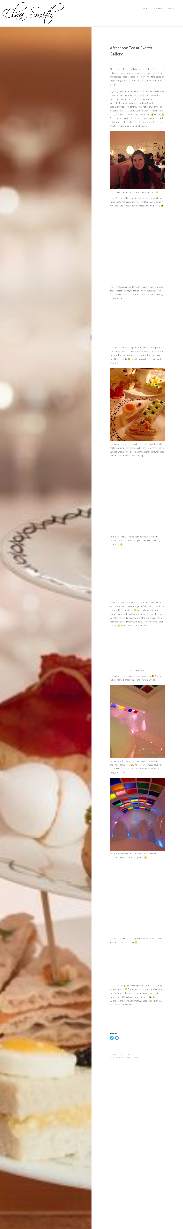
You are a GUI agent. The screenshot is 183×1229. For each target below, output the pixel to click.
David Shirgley (149, 679)
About (146, 8)
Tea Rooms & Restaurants (128, 1057)
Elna (128, 1054)
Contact (171, 8)
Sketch (113, 99)
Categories (157, 8)
